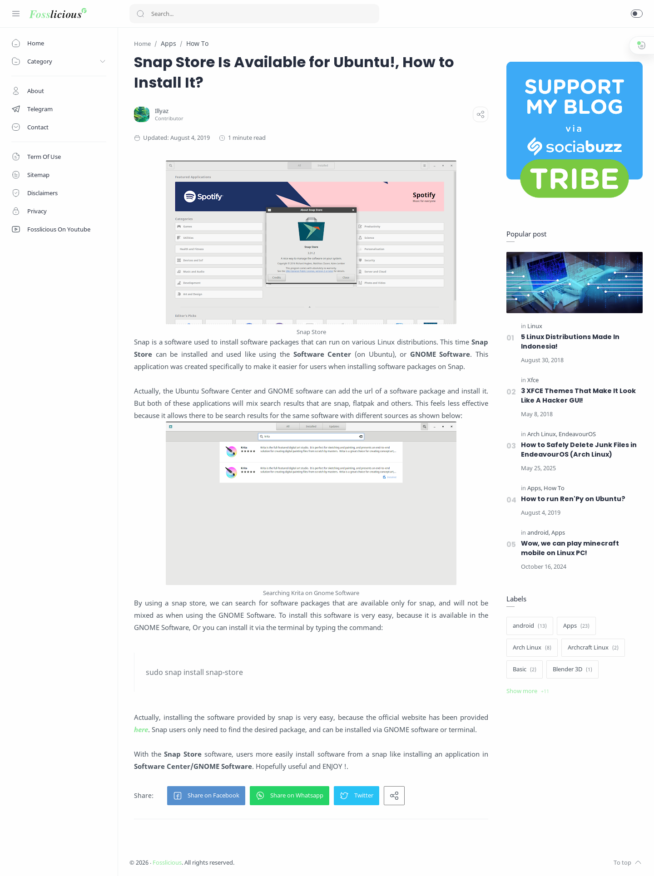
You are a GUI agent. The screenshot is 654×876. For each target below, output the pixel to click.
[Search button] (140, 13)
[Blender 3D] (572, 669)
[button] (637, 14)
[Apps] (534, 488)
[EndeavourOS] (577, 434)
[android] (538, 532)
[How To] (554, 488)
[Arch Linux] (542, 434)
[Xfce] (533, 380)
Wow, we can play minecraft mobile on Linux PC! (570, 548)
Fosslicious (167, 862)
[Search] (254, 13)
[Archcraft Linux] (593, 648)
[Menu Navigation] (15, 13)
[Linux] (534, 326)
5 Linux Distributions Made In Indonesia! (570, 341)
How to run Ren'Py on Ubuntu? (573, 498)
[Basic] (524, 669)
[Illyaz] (161, 111)
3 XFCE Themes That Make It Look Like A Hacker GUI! (578, 395)
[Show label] (527, 691)
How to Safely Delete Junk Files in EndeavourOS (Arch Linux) (579, 449)
